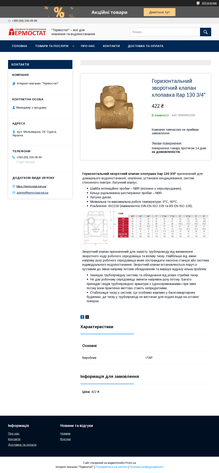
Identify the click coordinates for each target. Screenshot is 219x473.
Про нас (88, 46)
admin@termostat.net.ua (32, 192)
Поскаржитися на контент (111, 467)
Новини (65, 433)
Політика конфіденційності (146, 467)
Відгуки (65, 439)
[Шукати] (205, 32)
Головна (19, 46)
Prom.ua (130, 462)
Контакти (111, 46)
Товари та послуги (51, 46)
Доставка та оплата (145, 46)
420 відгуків (209, 3)
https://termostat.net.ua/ (31, 186)
